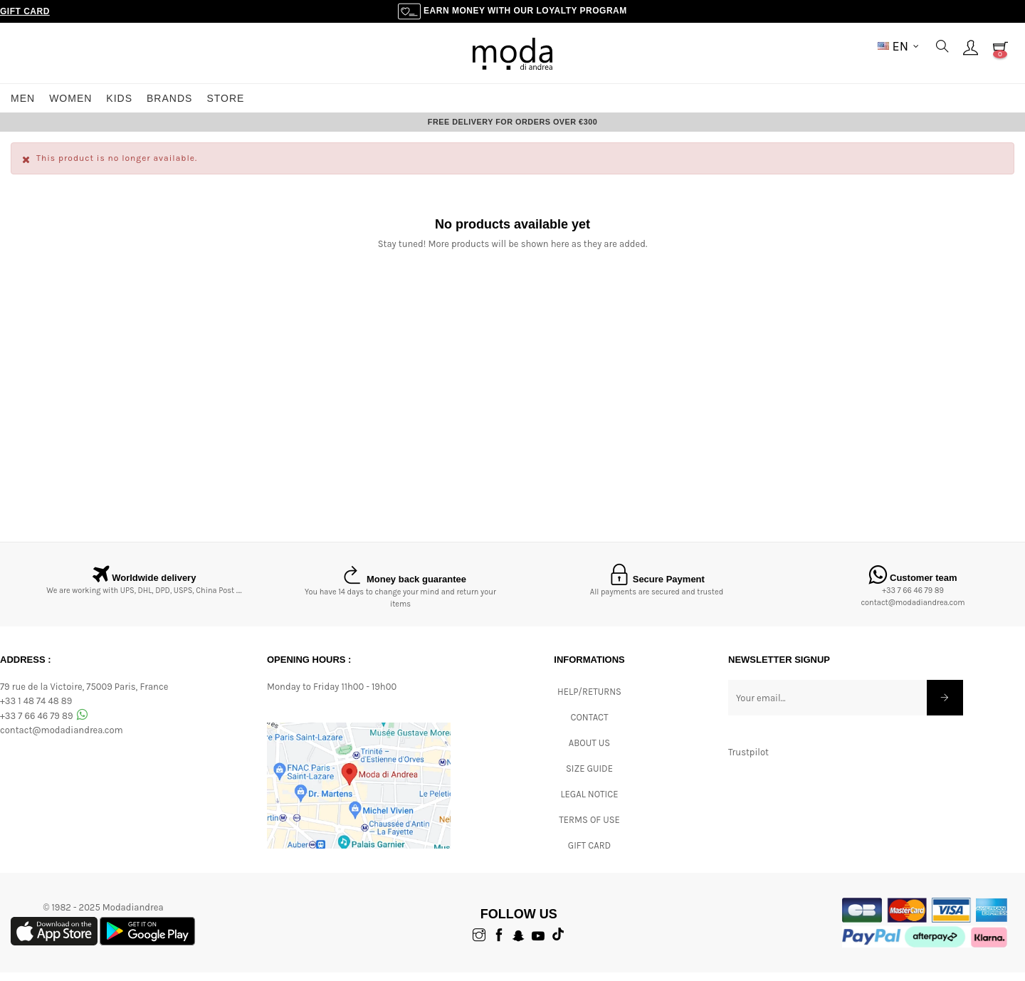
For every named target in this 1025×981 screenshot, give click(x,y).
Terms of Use (589, 828)
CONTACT (589, 725)
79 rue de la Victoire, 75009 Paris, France (84, 694)
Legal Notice (589, 802)
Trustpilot (748, 760)
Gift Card (25, 11)
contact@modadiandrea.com (912, 611)
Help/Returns (589, 700)
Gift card (589, 854)
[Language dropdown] (898, 46)
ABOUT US (589, 751)
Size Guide (589, 777)
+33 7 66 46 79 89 (913, 599)
